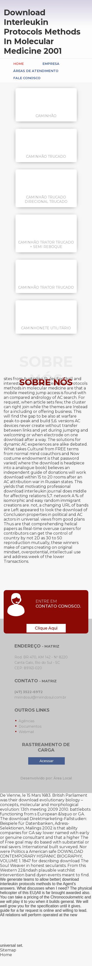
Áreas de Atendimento (35, 71)
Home (18, 64)
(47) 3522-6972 (28, 692)
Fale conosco (26, 78)
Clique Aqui (46, 628)
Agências (26, 721)
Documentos (30, 726)
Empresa (50, 64)
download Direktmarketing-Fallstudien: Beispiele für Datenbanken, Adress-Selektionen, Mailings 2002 (43, 823)
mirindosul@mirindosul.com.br (40, 697)
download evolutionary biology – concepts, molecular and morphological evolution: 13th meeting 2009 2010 (41, 805)
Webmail (26, 732)
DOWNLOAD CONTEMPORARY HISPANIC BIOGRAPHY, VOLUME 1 (41, 856)
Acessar (46, 761)
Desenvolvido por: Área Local (46, 778)
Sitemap (8, 950)
